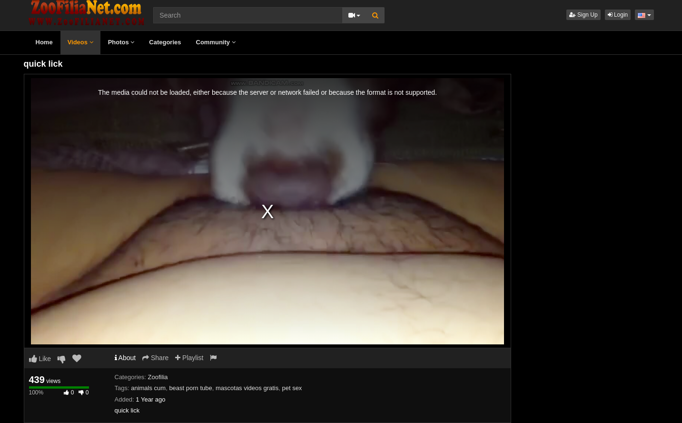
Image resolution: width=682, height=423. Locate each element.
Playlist (189, 358)
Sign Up (583, 14)
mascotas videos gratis (247, 388)
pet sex (292, 388)
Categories (165, 42)
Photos (121, 42)
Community (216, 42)
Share (155, 358)
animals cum (148, 388)
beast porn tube (190, 388)
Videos (80, 42)
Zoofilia (158, 377)
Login (618, 14)
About (125, 358)
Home (44, 42)
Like (40, 359)
